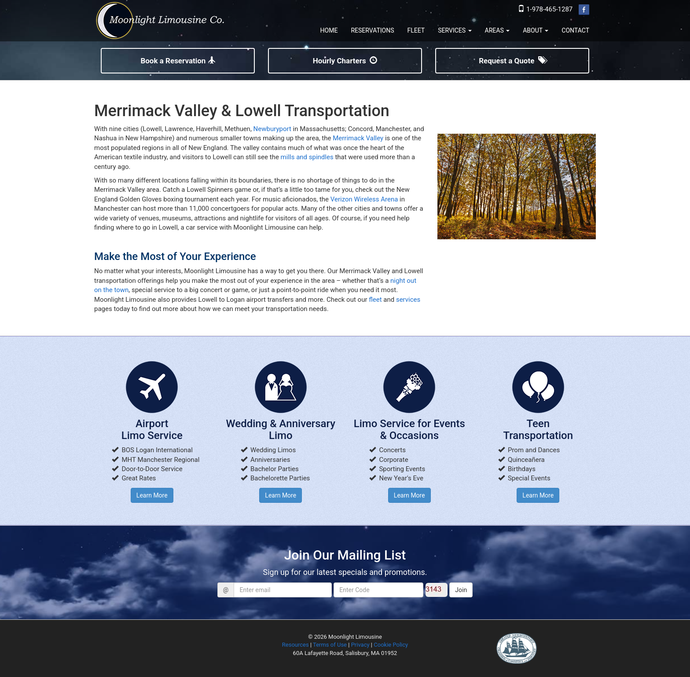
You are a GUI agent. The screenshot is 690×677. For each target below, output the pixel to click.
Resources (295, 644)
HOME (329, 30)
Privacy (360, 644)
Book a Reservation (177, 60)
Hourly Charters (345, 60)
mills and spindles (307, 157)
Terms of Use (330, 644)
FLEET (416, 30)
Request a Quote (512, 60)
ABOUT (535, 30)
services (408, 300)
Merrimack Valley (358, 138)
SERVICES (454, 30)
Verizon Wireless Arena (364, 199)
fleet (375, 300)
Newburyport (272, 129)
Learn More (152, 495)
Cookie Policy (391, 644)
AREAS (497, 30)
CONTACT (575, 30)
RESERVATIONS (372, 30)
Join (461, 589)
